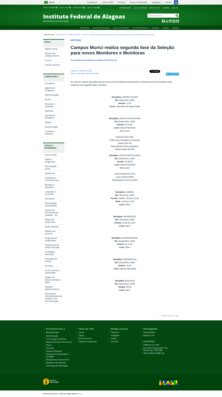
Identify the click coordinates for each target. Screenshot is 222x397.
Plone (79, 393)
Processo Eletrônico (140, 28)
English (175, 8)
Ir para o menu (65, 7)
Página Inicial (61, 35)
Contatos (175, 28)
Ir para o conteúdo (50, 7)
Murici (77, 35)
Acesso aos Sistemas (121, 28)
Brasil (52, 2)
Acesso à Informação (101, 28)
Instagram (170, 21)
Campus (71, 35)
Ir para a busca (79, 7)
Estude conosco (85, 338)
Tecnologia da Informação (57, 366)
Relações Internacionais (56, 362)
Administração (52, 336)
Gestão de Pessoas (54, 351)
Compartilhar (173, 74)
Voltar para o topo (170, 315)
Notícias (85, 35)
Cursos (81, 332)
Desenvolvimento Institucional (59, 342)
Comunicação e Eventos (56, 339)
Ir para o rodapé (93, 7)
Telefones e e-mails (151, 345)
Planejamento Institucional (57, 359)
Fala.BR (165, 28)
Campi (81, 335)
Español (166, 8)
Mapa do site (155, 8)
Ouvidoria (155, 28)
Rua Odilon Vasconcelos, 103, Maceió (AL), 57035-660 (155, 349)
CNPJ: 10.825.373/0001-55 (153, 353)
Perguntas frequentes (87, 341)
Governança (84, 28)
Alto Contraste (140, 8)
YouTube (167, 21)
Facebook (163, 21)
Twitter (174, 21)
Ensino (49, 345)
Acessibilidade (125, 8)
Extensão (50, 348)
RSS (177, 21)
